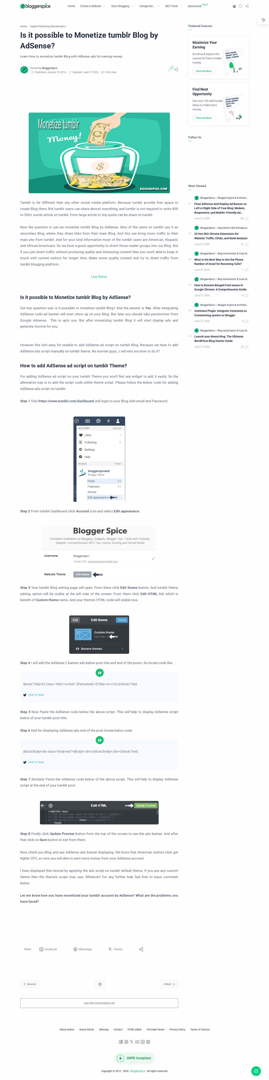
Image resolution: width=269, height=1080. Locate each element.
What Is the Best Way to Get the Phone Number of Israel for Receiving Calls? (218, 262)
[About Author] (67, 1029)
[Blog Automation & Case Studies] (235, 253)
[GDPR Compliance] (134, 1058)
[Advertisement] (99, 93)
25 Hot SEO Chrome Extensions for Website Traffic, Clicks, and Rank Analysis (220, 236)
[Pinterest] (148, 1042)
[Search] (240, 6)
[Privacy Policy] (177, 1029)
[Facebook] (121, 1042)
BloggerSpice (137, 1071)
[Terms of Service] (200, 1029)
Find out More (204, 71)
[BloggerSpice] (49, 68)
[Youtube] (137, 1042)
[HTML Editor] (135, 1029)
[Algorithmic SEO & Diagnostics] (234, 228)
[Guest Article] (86, 1029)
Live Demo (99, 277)
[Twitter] (132, 1042)
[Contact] (118, 1029)
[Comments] (169, 70)
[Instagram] (126, 1042)
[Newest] (29, 984)
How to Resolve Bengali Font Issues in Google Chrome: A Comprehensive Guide (220, 287)
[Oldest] (169, 984)
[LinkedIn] (142, 1042)
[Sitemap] (104, 1029)
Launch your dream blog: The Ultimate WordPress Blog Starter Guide (218, 339)
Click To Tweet (36, 695)
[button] (234, 6)
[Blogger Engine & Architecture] (234, 197)
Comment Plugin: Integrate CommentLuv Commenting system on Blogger (220, 313)
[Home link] (100, 984)
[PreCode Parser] (155, 1029)
